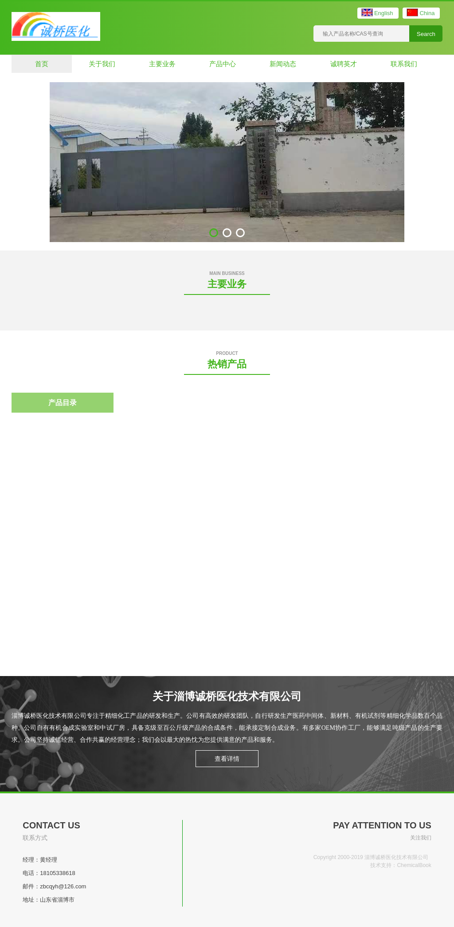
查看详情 (227, 758)
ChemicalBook (414, 865)
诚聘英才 (343, 64)
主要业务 (162, 64)
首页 (41, 64)
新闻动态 (283, 64)
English (383, 13)
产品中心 (222, 64)
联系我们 (404, 64)
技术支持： (383, 865)
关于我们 (102, 64)
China (426, 13)
